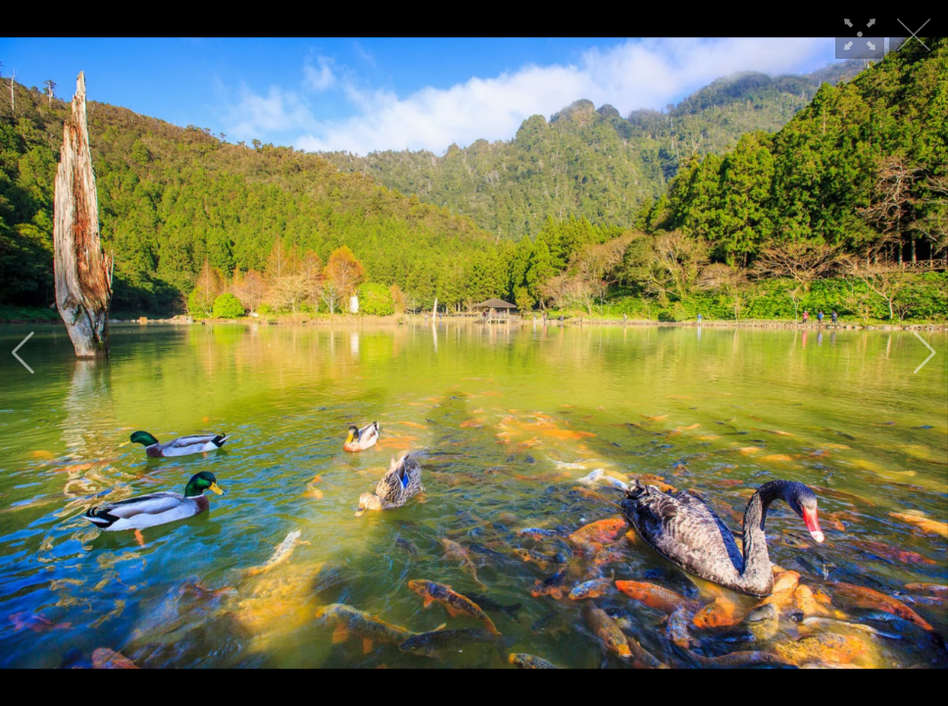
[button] (23, 353)
